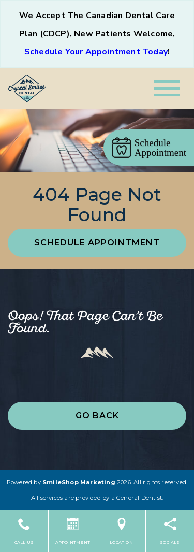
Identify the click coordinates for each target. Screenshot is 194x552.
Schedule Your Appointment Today (96, 51)
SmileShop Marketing (78, 482)
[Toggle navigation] (166, 88)
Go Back (97, 415)
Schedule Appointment (97, 243)
